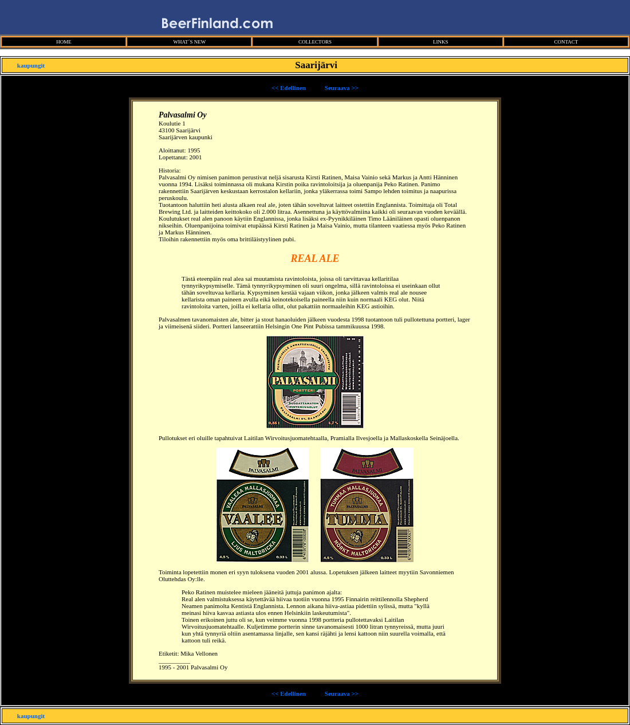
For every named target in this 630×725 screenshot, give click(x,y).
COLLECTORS (315, 42)
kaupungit (31, 65)
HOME (64, 42)
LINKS (440, 42)
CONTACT (566, 42)
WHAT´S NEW (189, 42)
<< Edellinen (288, 87)
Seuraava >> (342, 87)
